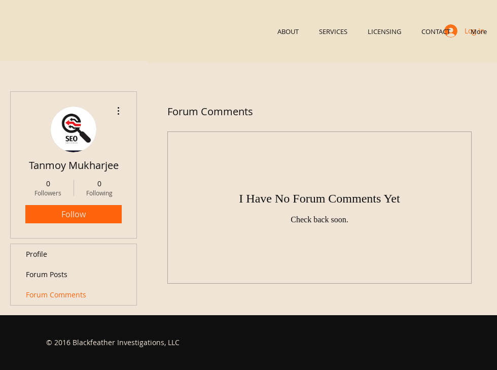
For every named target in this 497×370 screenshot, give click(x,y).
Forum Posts (46, 274)
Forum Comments (56, 294)
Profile (36, 254)
